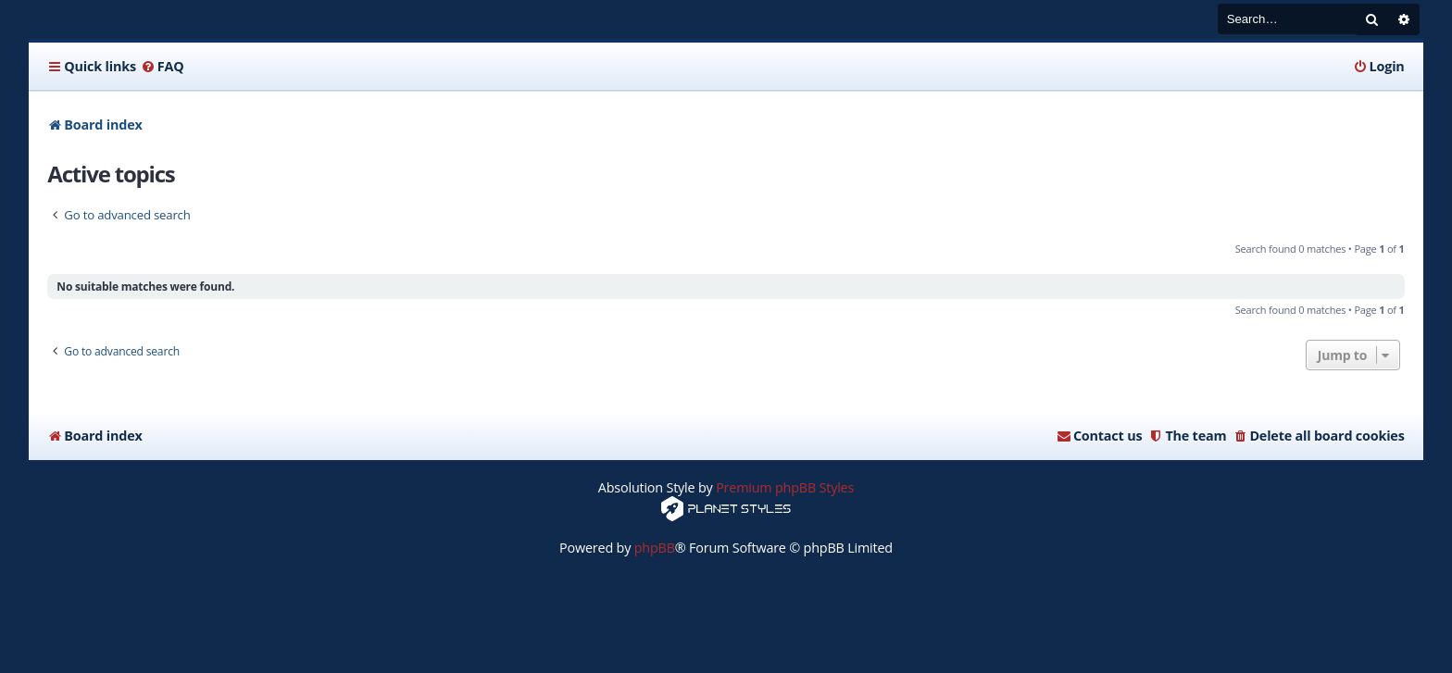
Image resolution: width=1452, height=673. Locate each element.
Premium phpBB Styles (785, 487)
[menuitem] (162, 66)
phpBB (654, 547)
